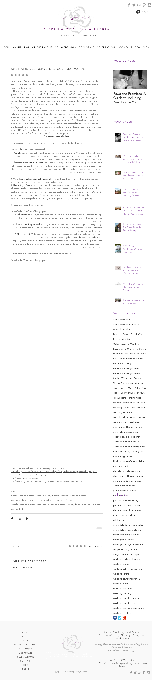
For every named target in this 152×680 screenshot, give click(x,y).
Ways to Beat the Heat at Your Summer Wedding (130, 403)
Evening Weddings (122, 339)
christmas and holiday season (128, 476)
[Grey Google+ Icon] (139, 5)
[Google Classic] (124, 618)
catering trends (121, 466)
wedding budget (18, 509)
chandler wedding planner (23, 504)
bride (38, 504)
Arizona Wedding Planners (126, 324)
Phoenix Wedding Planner (47, 495)
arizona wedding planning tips (128, 452)
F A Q (25, 641)
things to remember (123, 554)
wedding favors (73, 504)
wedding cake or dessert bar (128, 569)
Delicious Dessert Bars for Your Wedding (130, 334)
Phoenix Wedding (122, 363)
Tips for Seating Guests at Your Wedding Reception (130, 393)
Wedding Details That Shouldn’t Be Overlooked (130, 408)
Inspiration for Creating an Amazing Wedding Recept (130, 354)
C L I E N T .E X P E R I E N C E (25, 645)
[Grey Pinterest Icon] (144, 5)
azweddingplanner (122, 457)
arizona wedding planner (22, 495)
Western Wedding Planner (126, 422)
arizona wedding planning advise (130, 447)
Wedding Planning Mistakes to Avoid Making (130, 417)
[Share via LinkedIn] (27, 518)
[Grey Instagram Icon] (149, 5)
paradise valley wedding (125, 500)
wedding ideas (120, 584)
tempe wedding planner (48, 500)
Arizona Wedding (122, 319)
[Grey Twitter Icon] (134, 5)
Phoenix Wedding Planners (126, 373)
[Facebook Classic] (115, 618)
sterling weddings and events (128, 544)
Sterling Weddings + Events (127, 378)
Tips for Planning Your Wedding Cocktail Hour (130, 383)
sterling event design (124, 540)
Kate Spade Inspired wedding (128, 359)
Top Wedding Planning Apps (127, 398)
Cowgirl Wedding (122, 329)
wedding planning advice (126, 598)
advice (138, 427)
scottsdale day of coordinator (128, 525)
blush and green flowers (125, 461)
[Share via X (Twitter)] (19, 518)
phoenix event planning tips (127, 510)
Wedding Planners (122, 412)
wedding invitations (91, 504)
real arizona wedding (124, 515)
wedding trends (136, 608)
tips (137, 554)
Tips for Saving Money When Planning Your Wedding (130, 388)
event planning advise (124, 486)
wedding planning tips (124, 603)
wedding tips (119, 608)
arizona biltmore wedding (126, 432)
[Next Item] (142, 79)
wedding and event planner (23, 500)
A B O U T (25, 637)
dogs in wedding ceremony (127, 481)
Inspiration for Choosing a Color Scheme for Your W (130, 349)
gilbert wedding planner (54, 504)
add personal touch (123, 427)
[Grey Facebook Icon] (129, 5)
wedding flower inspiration (126, 579)
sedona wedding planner (126, 535)
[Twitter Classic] (119, 618)
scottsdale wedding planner (73, 495)
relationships (119, 520)
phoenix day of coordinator (126, 505)
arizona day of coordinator (126, 437)
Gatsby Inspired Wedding (126, 344)
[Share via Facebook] (12, 518)
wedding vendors (122, 613)
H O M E (25, 633)
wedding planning (69, 500)
